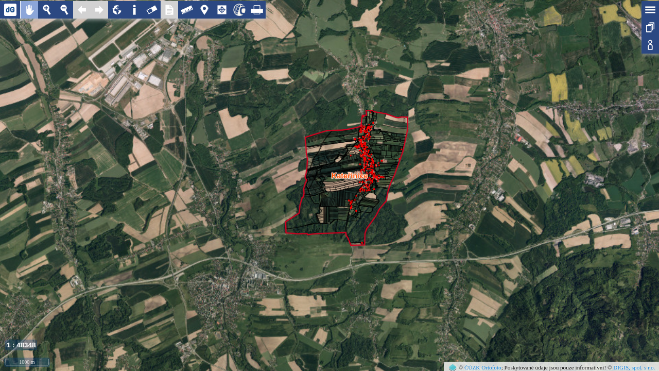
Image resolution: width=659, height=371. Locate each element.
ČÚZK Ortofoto (482, 367)
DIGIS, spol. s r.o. (634, 367)
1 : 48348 (21, 345)
